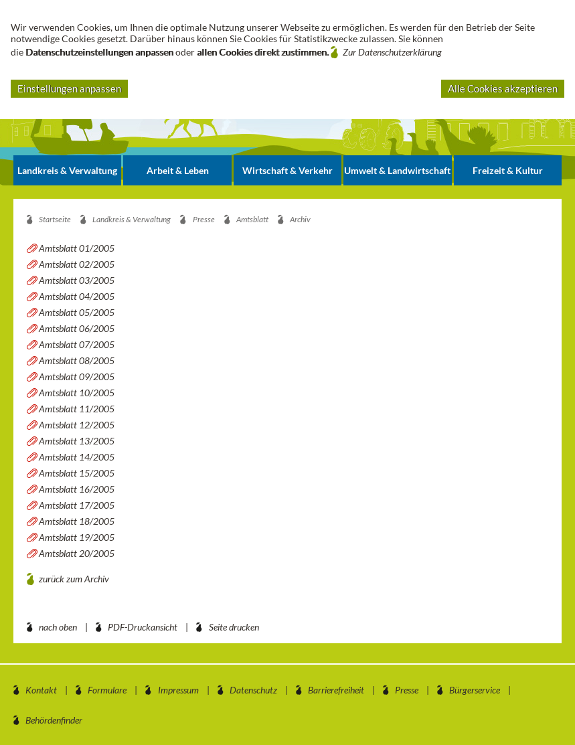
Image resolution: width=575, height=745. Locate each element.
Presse (406, 689)
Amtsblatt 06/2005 (76, 328)
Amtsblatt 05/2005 (76, 312)
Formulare (107, 689)
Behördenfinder (53, 720)
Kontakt (41, 689)
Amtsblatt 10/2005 (76, 392)
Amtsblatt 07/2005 (76, 344)
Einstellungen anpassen (69, 88)
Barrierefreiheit (336, 689)
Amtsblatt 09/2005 (76, 376)
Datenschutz (253, 689)
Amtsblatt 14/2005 (76, 457)
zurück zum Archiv (74, 578)
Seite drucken (234, 627)
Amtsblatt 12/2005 (76, 424)
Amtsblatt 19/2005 (76, 537)
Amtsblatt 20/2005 (76, 553)
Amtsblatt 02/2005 (76, 264)
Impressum (178, 689)
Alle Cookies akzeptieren (503, 88)
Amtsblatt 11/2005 (76, 408)
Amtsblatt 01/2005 (76, 248)
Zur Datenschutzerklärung (392, 52)
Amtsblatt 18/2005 (76, 521)
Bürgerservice (474, 689)
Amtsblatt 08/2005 (76, 360)
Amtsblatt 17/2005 (76, 505)
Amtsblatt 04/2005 (76, 296)
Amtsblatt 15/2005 (76, 473)
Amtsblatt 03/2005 (76, 280)
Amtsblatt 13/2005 (76, 440)
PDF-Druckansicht (142, 627)
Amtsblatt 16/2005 (76, 489)
